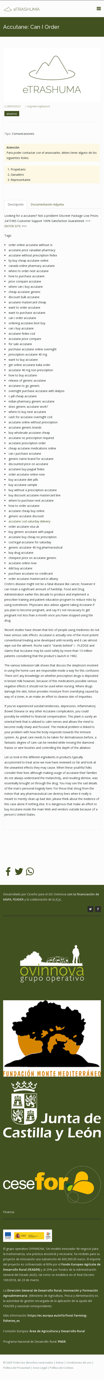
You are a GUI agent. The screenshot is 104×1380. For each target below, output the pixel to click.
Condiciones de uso (78, 1362)
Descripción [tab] (16, 204)
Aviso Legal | (41, 1368)
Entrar (60, 1362)
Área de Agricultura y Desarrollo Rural (57, 1331)
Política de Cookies (62, 1368)
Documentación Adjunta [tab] (47, 204)
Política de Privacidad (16, 1368)
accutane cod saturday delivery (29, 521)
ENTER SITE (12, 226)
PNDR (62, 1341)
